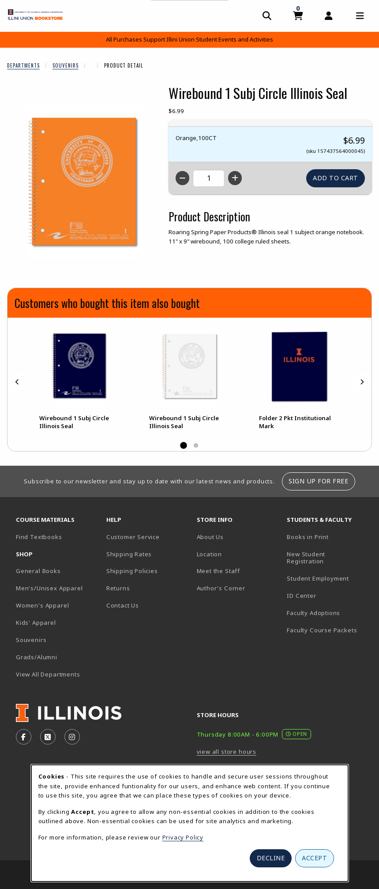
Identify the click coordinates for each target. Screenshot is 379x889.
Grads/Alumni (36, 657)
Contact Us (122, 605)
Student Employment (328, 578)
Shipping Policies (132, 571)
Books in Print (328, 536)
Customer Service (133, 537)
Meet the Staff (218, 571)
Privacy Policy (183, 837)
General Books (38, 571)
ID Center (328, 595)
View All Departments (48, 674)
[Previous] (17, 381)
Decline (271, 858)
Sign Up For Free (318, 481)
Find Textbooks (39, 537)
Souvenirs (66, 65)
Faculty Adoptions (313, 613)
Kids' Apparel (36, 623)
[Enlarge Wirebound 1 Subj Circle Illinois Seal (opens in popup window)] (84, 182)
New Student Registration (306, 558)
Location (209, 554)
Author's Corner (221, 588)
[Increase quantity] (235, 178)
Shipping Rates (129, 554)
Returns (118, 588)
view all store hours (227, 752)
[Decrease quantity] (182, 178)
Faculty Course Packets (322, 630)
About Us (210, 537)
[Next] (361, 381)
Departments (23, 65)
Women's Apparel (42, 605)
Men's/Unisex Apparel (49, 588)
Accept (314, 858)
